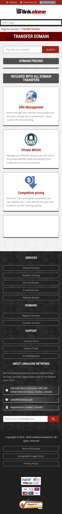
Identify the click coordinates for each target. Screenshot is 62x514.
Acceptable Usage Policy (31, 456)
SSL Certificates (31, 282)
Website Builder (31, 297)
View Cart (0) (30, 2)
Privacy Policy (31, 463)
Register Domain (10, 29)
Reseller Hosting (31, 275)
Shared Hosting (31, 267)
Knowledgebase (31, 355)
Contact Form (31, 341)
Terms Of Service (31, 448)
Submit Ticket (31, 348)
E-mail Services (31, 290)
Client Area (48, 2)
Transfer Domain (31, 29)
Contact (13, 2)
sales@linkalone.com (21, 399)
